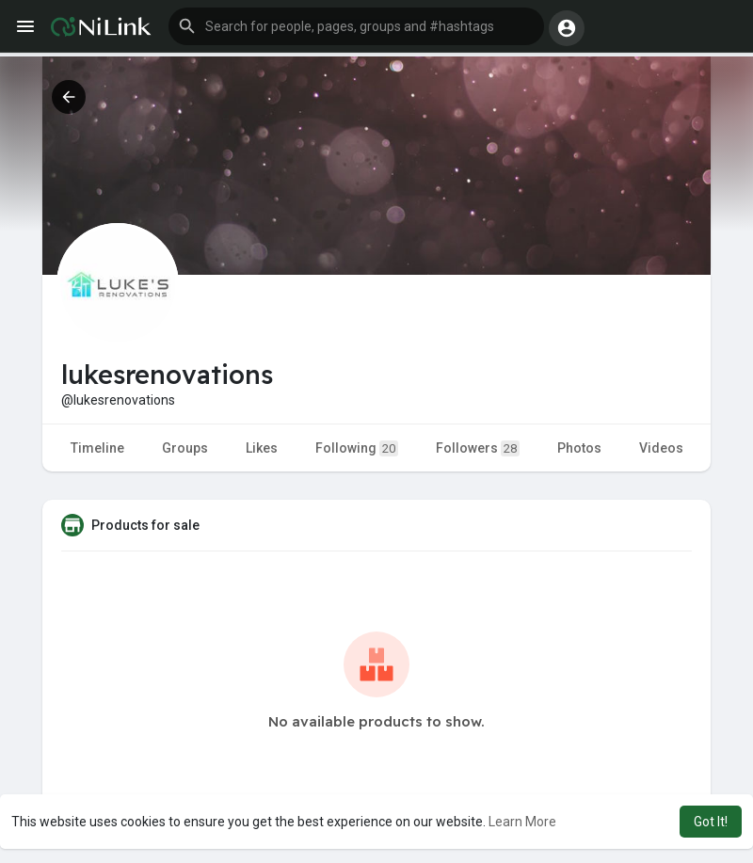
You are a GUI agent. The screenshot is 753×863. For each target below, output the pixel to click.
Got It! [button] (711, 821)
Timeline (97, 447)
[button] (356, 26)
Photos (579, 447)
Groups (185, 447)
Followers (478, 448)
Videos (661, 447)
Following (356, 448)
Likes (262, 447)
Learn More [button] (522, 821)
